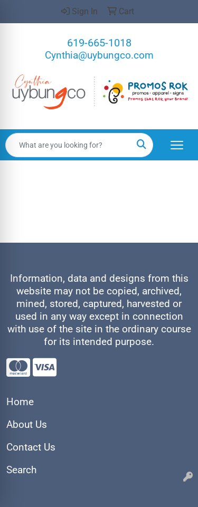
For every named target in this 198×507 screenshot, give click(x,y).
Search (21, 470)
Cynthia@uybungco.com (99, 55)
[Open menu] (176, 145)
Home (20, 402)
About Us (26, 425)
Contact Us (30, 447)
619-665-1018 (99, 42)
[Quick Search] (68, 145)
